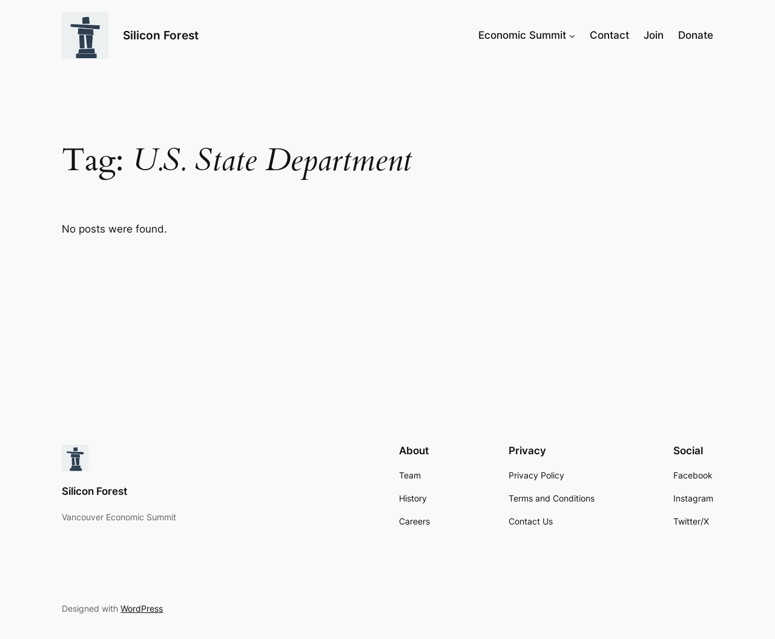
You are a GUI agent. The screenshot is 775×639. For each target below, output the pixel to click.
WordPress (141, 608)
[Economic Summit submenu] (572, 35)
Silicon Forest (161, 35)
